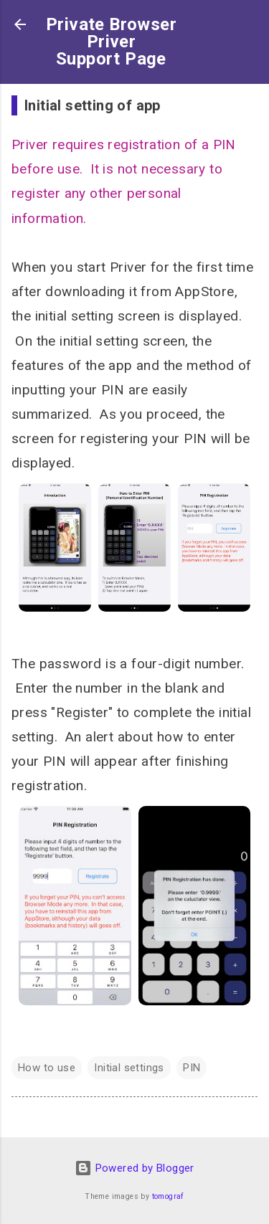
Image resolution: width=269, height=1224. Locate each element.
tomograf (168, 1196)
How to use (46, 1067)
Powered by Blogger (134, 1168)
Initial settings (129, 1067)
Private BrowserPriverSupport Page (111, 41)
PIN (191, 1067)
